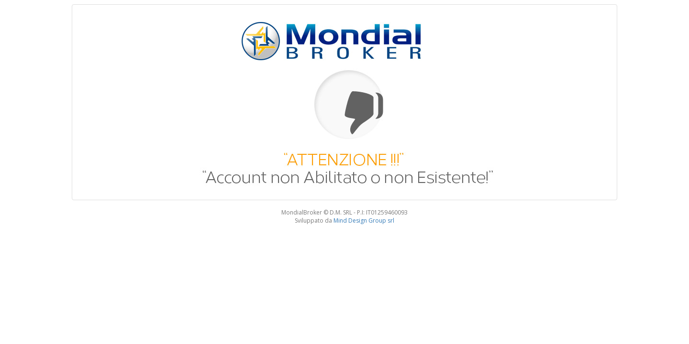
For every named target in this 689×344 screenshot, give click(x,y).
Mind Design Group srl (363, 220)
